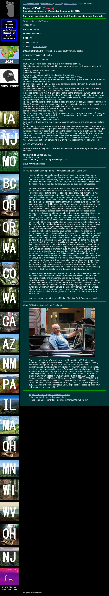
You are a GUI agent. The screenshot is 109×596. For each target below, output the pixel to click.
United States (47, 4)
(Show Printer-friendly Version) (35, 21)
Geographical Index (31, 4)
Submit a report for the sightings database (48, 397)
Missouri (58, 4)
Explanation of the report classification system (49, 394)
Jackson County (70, 4)
